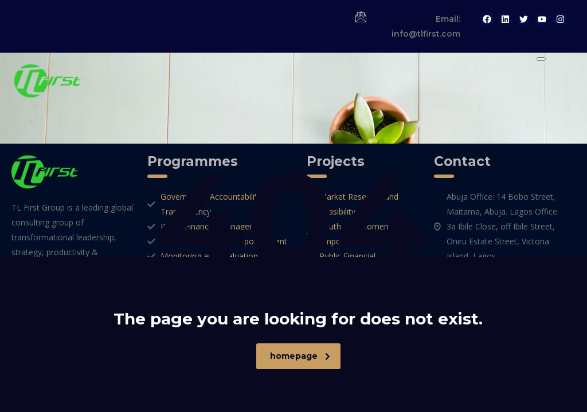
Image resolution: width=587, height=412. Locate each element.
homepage (300, 356)
